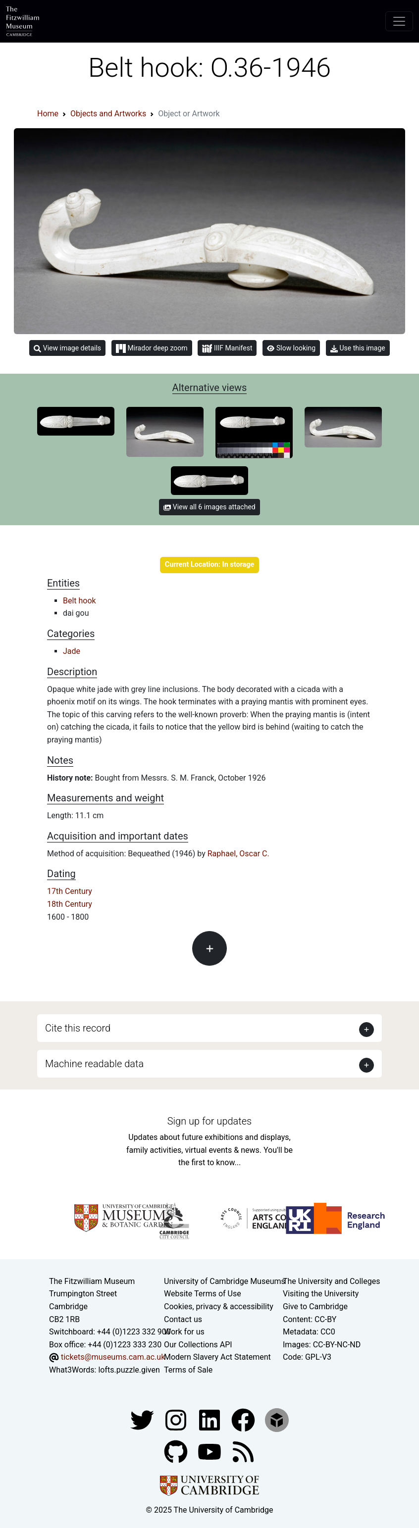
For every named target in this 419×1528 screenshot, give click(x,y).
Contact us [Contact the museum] (183, 1319)
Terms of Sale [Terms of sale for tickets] (188, 1370)
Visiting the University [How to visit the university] (321, 1293)
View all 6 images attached (209, 507)
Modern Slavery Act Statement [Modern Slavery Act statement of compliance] (217, 1357)
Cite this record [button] (77, 1028)
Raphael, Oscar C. (238, 853)
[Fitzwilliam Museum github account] (177, 1451)
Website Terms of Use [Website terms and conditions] (202, 1293)
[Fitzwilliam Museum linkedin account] (244, 1419)
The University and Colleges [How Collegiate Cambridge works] (331, 1281)
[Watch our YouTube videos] (210, 1451)
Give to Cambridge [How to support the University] (315, 1306)
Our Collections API (198, 1344)
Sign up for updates (209, 1121)
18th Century (69, 904)
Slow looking (291, 348)
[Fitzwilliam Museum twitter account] (143, 1419)
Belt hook (79, 600)
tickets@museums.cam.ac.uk (113, 1357)
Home (47, 113)
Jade (71, 651)
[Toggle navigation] (399, 21)
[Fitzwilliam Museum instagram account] (177, 1419)
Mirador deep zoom (151, 348)
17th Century (69, 891)
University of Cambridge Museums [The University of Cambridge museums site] (224, 1281)
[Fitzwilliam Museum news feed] (243, 1451)
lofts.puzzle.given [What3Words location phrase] (128, 1370)
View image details (67, 348)
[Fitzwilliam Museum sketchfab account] (277, 1419)
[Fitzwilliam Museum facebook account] (210, 1419)
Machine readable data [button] (94, 1064)
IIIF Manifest (227, 348)
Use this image (357, 348)
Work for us (184, 1331)
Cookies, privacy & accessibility (218, 1306)
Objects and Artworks (108, 113)
